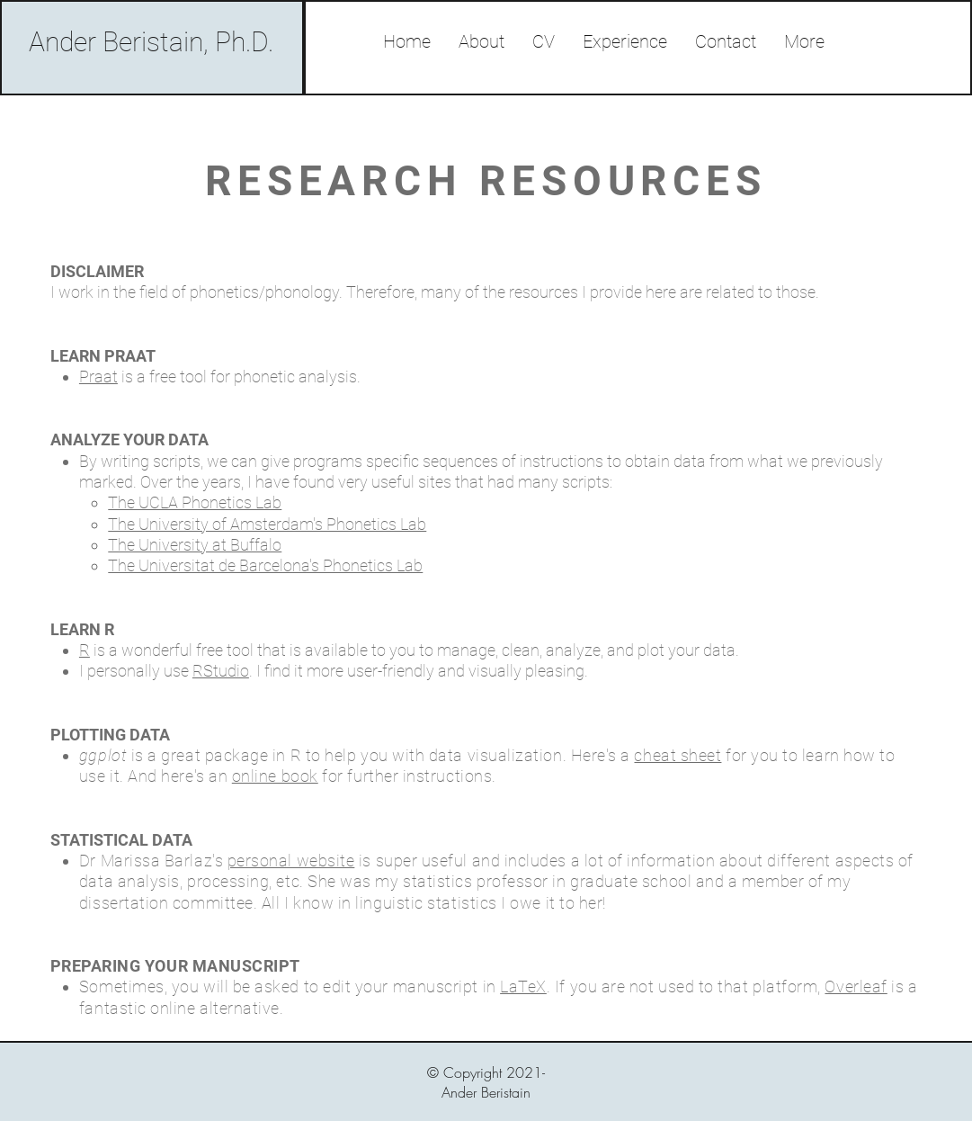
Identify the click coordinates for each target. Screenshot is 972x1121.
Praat (98, 376)
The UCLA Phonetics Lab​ (194, 502)
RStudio (220, 670)
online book (275, 776)
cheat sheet (677, 755)
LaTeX (523, 986)
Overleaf (856, 986)
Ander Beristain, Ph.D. (151, 42)
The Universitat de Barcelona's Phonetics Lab (265, 565)
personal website (291, 860)
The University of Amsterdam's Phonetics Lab (267, 524)
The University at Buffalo (194, 544)
